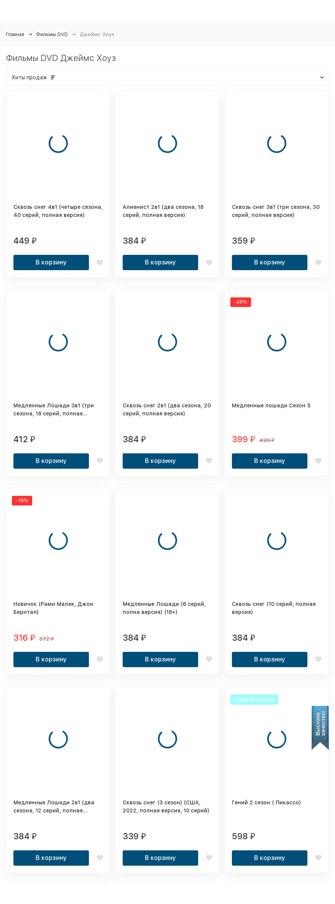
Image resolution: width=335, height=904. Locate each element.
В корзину (51, 262)
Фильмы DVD (52, 34)
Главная (15, 34)
